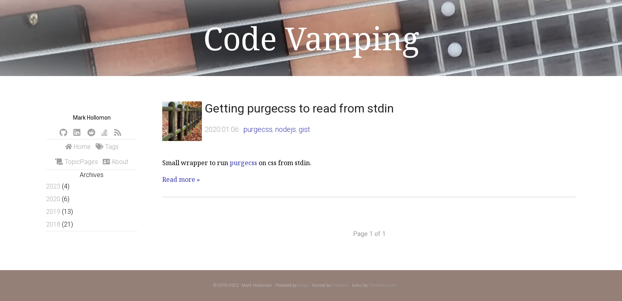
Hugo (303, 285)
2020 (53, 199)
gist (304, 129)
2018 (53, 224)
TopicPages (76, 162)
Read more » (181, 179)
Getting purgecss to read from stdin (299, 108)
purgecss (258, 129)
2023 (53, 186)
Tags (107, 146)
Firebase (340, 285)
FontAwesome (382, 285)
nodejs (285, 129)
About (115, 162)
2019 (53, 211)
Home (78, 146)
